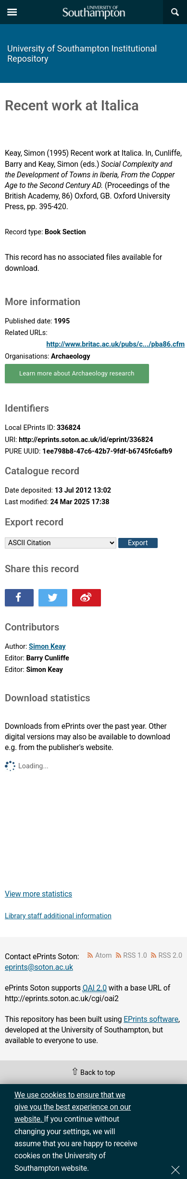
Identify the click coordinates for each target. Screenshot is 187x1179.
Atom (103, 955)
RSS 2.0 (171, 955)
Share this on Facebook (19, 597)
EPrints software (151, 1019)
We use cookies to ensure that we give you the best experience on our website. (72, 1107)
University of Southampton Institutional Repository (82, 53)
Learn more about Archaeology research (77, 373)
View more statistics (38, 893)
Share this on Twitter (52, 597)
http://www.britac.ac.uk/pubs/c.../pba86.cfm (115, 344)
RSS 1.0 (135, 955)
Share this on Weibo (86, 597)
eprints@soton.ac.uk (39, 967)
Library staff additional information (58, 916)
